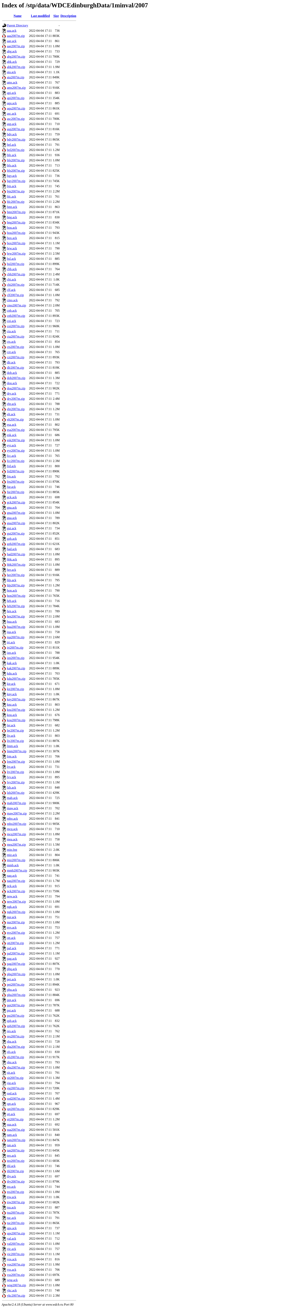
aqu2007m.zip (16, 108)
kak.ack (12, 663)
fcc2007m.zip (16, 461)
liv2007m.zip (15, 741)
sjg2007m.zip (15, 1088)
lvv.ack (11, 777)
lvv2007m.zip (16, 782)
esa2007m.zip (16, 429)
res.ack (11, 1031)
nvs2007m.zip (16, 932)
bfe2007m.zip (16, 160)
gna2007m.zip (16, 512)
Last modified (40, 16)
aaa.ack (12, 30)
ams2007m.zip (16, 87)
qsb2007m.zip (16, 1026)
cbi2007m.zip (16, 284)
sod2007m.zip (16, 1098)
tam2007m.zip (16, 1140)
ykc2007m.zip (16, 1295)
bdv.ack (12, 134)
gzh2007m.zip (16, 544)
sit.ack (11, 1072)
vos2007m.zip (16, 1264)
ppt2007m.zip (16, 1005)
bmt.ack (12, 207)
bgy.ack (12, 175)
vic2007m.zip (16, 1254)
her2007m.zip (16, 575)
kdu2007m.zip (16, 678)
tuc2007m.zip (16, 1223)
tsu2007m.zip (15, 1212)
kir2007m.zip (15, 689)
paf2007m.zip (16, 953)
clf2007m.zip (15, 295)
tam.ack (12, 1135)
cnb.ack (12, 310)
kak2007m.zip (16, 668)
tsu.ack (11, 1207)
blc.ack (11, 196)
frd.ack (11, 466)
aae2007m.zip (16, 46)
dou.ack (12, 383)
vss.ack (11, 1269)
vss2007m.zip (16, 1274)
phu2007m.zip (16, 995)
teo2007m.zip (16, 1160)
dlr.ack (11, 362)
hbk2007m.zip (16, 564)
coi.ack (11, 321)
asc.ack (11, 113)
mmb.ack (13, 865)
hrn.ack (12, 611)
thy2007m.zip (16, 1181)
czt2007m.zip (15, 357)
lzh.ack (11, 787)
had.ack (12, 549)
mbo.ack (12, 818)
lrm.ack (12, 756)
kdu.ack (12, 673)
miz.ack (12, 855)
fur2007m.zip (15, 492)
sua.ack (12, 1124)
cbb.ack (12, 269)
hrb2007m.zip (16, 606)
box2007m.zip (16, 243)
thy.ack (11, 1176)
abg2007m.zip (16, 56)
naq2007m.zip (16, 881)
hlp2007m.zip (16, 585)
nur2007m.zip (16, 922)
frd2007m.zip (15, 471)
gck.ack (12, 497)
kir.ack (11, 684)
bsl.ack (11, 258)
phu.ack (12, 989)
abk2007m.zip (16, 67)
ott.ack (11, 938)
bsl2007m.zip (15, 264)
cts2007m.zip (15, 347)
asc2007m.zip (16, 118)
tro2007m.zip (15, 1192)
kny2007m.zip (16, 699)
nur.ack (11, 917)
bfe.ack (11, 155)
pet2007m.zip (16, 984)
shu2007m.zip (16, 1067)
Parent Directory (17, 25)
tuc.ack (11, 1217)
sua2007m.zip (16, 1129)
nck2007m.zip (16, 891)
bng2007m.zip (16, 222)
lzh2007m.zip (16, 792)
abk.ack (12, 61)
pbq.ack (12, 969)
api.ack (11, 93)
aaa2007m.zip (16, 35)
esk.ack (12, 435)
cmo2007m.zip (16, 305)
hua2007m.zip (16, 626)
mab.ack (12, 798)
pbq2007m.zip (16, 974)
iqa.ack (11, 632)
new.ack (12, 896)
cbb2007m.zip (16, 274)
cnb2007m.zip (16, 315)
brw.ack (12, 248)
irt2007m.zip (15, 647)
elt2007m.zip (15, 419)
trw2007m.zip (16, 1202)
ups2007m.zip (16, 1233)
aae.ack (12, 41)
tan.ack (11, 1145)
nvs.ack (12, 927)
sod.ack (12, 1093)
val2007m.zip (16, 1243)
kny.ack (12, 694)
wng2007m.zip (16, 1285)
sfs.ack (11, 1052)
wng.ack (12, 1280)
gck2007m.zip (16, 502)
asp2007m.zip (16, 129)
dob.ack (12, 372)
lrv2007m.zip (15, 772)
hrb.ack (12, 601)
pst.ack (11, 1010)
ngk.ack (12, 906)
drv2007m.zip (16, 398)
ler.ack (11, 725)
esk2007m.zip (16, 440)
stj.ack (11, 1114)
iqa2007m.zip (16, 637)
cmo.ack (12, 300)
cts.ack (11, 341)
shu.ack (12, 1062)
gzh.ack (12, 538)
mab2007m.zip (16, 803)
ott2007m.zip (15, 943)
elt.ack (11, 414)
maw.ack (12, 808)
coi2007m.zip (16, 326)
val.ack (11, 1238)
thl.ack (11, 1166)
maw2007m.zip (17, 813)
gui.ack (11, 528)
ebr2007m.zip (16, 409)
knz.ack (12, 704)
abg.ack (12, 51)
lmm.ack (12, 746)
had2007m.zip (16, 554)
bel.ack (11, 144)
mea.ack (12, 839)
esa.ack (11, 424)
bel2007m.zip (16, 150)
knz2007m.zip (16, 709)
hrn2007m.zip (16, 616)
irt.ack (11, 642)
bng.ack (12, 217)
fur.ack (11, 487)
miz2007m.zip (16, 860)
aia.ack (11, 72)
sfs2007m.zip (15, 1057)
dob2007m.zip (16, 378)
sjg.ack (11, 1083)
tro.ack (11, 1186)
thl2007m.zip (15, 1171)
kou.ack (12, 715)
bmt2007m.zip (16, 212)
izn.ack (11, 652)
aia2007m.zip (15, 77)
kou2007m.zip (16, 720)
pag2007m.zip (16, 963)
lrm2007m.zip (16, 761)
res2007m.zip (15, 1036)
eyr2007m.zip (16, 450)
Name (18, 16)
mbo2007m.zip (16, 823)
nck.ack (12, 886)
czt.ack (11, 352)
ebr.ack (11, 404)
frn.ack (11, 476)
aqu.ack (12, 103)
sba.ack (12, 1041)
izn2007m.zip (16, 658)
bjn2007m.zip (16, 191)
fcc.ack (11, 455)
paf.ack (11, 948)
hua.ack (12, 621)
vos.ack (12, 1259)
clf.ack (11, 290)
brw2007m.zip (16, 253)
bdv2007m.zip (16, 139)
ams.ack (12, 82)
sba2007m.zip (16, 1046)
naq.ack (12, 875)
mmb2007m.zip (17, 870)
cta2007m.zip (15, 336)
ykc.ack (12, 1290)
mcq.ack (12, 829)
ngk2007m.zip (16, 912)
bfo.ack (12, 165)
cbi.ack (11, 279)
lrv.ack (11, 766)
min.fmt (12, 849)
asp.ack (12, 124)
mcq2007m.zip (16, 834)
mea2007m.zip (16, 844)
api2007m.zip (16, 98)
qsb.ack (12, 1020)
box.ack (12, 238)
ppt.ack (11, 1000)
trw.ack (11, 1197)
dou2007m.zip (16, 388)
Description (68, 16)
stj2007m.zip (15, 1119)
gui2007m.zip (16, 533)
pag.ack (12, 958)
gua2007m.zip (16, 523)
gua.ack (12, 518)
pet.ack (11, 979)
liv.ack (11, 735)
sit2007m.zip (15, 1077)
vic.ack (11, 1249)
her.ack (11, 569)
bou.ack (12, 227)
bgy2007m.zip (16, 181)
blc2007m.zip (16, 201)
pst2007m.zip (15, 1015)
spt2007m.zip (15, 1109)
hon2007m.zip (16, 595)
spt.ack (11, 1103)
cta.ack (11, 331)
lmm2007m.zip (16, 751)
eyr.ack (11, 445)
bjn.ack (11, 186)
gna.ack (12, 507)
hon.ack (12, 590)
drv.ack (11, 393)
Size (56, 16)
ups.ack (12, 1228)
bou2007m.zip (16, 232)
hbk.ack (12, 559)
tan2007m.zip (16, 1150)
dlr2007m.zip (15, 367)
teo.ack (11, 1155)
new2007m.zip (16, 901)
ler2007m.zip (15, 730)
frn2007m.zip (15, 481)
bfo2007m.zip (16, 170)
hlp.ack (11, 580)
